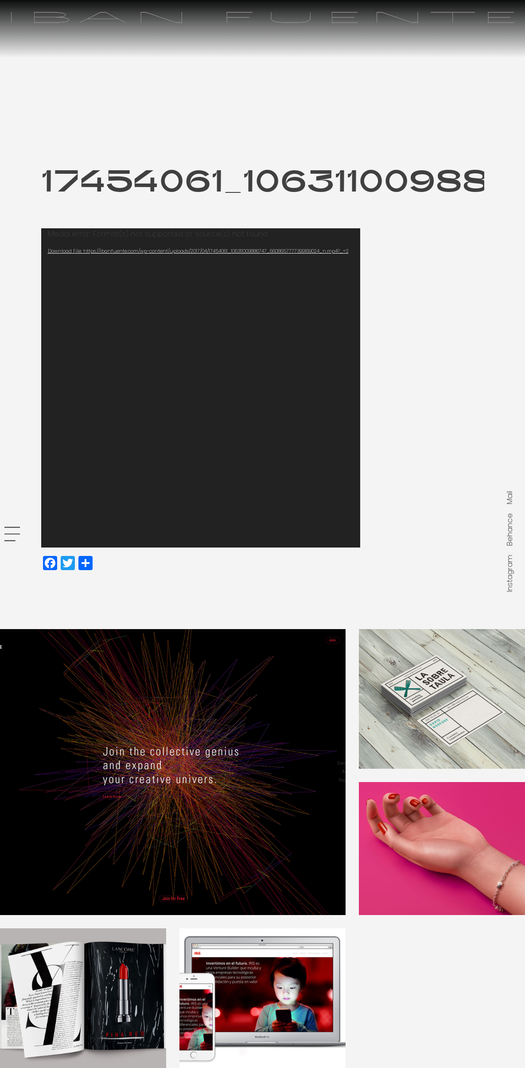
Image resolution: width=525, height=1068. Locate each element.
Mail (509, 497)
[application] (200, 388)
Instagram (509, 573)
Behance (509, 529)
